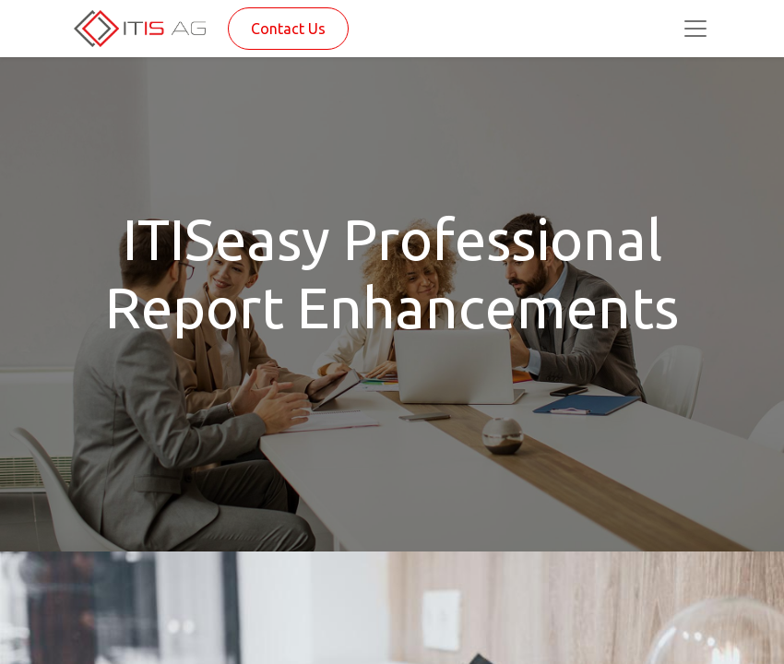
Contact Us (288, 28)
